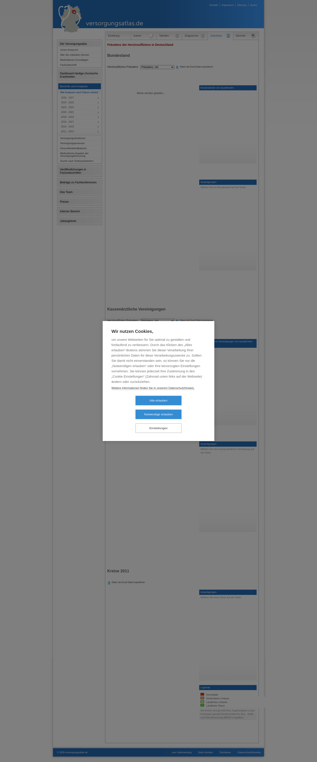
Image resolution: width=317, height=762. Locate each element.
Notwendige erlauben (183, 407)
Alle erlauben (133, 407)
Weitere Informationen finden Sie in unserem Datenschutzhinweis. (153, 394)
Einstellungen (158, 421)
